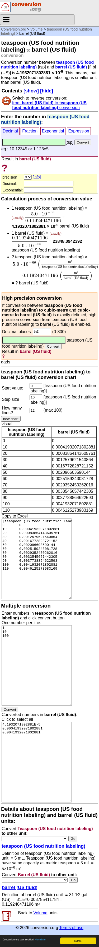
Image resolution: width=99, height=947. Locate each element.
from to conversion (49, 105)
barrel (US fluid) (71, 67)
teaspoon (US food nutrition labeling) (43, 846)
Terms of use (71, 927)
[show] (31, 90)
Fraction (29, 131)
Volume (36, 29)
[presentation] (43, 217)
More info (40, 939)
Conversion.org (13, 29)
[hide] (46, 90)
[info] (37, 177)
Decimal (10, 131)
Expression (78, 131)
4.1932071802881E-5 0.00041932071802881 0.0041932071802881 (37, 762)
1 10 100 (37, 665)
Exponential (53, 131)
